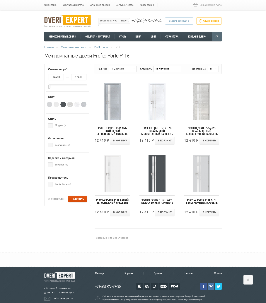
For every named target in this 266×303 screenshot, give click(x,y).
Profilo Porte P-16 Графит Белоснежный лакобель (157, 201)
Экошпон (61, 164)
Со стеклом (62, 145)
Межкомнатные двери (62, 36)
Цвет (153, 36)
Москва (218, 273)
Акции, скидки (211, 20)
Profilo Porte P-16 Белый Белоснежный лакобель (112, 201)
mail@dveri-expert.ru (63, 298)
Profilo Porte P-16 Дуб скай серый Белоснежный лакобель (112, 131)
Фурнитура (171, 36)
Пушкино (158, 273)
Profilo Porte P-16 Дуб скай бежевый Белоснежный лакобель (202, 131)
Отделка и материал (97, 36)
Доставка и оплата (73, 4)
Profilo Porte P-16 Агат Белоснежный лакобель (202, 201)
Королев (129, 273)
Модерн (60, 125)
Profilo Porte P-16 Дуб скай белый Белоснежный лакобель (157, 131)
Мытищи (99, 273)
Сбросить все (57, 198)
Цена (138, 36)
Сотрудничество (125, 4)
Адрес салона (147, 4)
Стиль (122, 36)
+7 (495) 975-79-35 (147, 20)
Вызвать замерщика (179, 20)
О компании (50, 4)
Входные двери (197, 36)
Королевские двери (60, 275)
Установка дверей (100, 4)
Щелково (188, 273)
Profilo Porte (63, 184)
